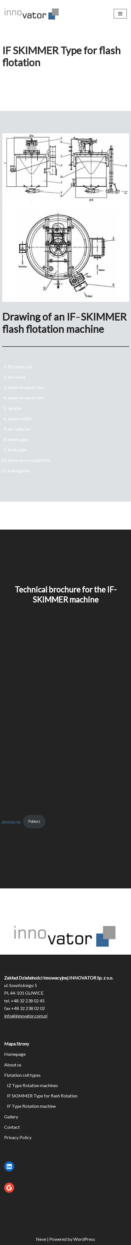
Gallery (11, 1116)
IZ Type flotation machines (32, 1085)
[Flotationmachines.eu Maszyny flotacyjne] (32, 13)
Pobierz (34, 821)
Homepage (15, 1054)
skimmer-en (11, 821)
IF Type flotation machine (31, 1106)
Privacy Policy (17, 1137)
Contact (12, 1127)
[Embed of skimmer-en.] (65, 725)
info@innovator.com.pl (25, 1015)
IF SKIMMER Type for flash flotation (42, 1095)
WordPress (84, 1239)
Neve (41, 1239)
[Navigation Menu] (120, 13)
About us (12, 1064)
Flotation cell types (22, 1075)
